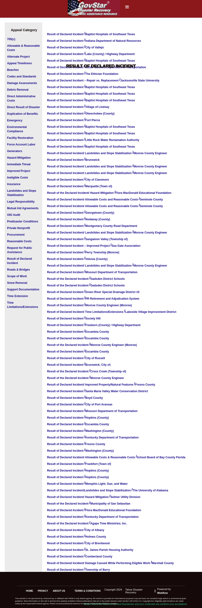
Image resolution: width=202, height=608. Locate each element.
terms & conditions (88, 591)
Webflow (162, 592)
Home (29, 591)
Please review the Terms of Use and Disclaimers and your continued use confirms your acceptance (135, 604)
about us (59, 591)
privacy (43, 591)
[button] (127, 8)
